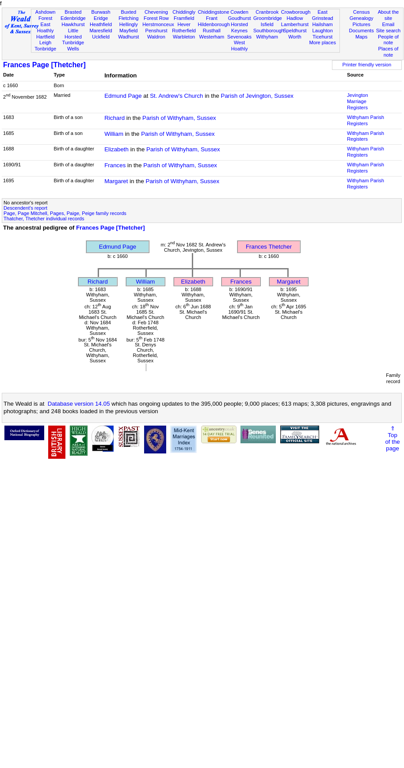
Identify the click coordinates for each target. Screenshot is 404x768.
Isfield (267, 24)
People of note (388, 40)
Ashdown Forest (45, 15)
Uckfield (101, 36)
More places (322, 42)
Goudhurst (239, 18)
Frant (211, 18)
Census (361, 12)
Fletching (128, 18)
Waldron (156, 36)
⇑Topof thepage (392, 438)
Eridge (101, 18)
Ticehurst (322, 36)
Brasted (73, 12)
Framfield (184, 18)
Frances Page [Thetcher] (44, 65)
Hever (184, 24)
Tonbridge (45, 48)
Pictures (361, 24)
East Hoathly (45, 27)
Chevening (156, 12)
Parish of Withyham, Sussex (179, 118)
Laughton (323, 30)
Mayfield (128, 30)
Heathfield (101, 24)
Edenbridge (73, 18)
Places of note (388, 52)
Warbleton (184, 36)
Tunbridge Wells (73, 45)
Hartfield (45, 36)
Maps (361, 36)
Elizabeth (116, 149)
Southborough (268, 30)
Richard (114, 118)
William (113, 134)
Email (388, 24)
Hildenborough (214, 24)
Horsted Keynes (239, 27)
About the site (388, 15)
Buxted (128, 12)
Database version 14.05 (79, 403)
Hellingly (128, 24)
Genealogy (362, 18)
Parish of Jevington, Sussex (257, 95)
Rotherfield (184, 30)
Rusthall (212, 30)
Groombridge (267, 18)
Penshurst (156, 30)
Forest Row (156, 18)
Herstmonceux (158, 24)
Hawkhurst (72, 24)
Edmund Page (122, 95)
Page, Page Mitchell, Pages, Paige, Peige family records (65, 213)
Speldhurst (294, 30)
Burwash (100, 12)
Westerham (212, 36)
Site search (388, 30)
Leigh (45, 42)
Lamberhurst (295, 24)
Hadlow (294, 18)
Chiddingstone (213, 12)
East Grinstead (322, 15)
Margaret (116, 181)
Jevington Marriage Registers (357, 101)
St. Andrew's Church (176, 95)
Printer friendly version (367, 64)
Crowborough (296, 12)
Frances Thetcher (269, 246)
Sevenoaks (239, 36)
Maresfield (100, 30)
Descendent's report (25, 208)
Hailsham (323, 24)
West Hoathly (239, 45)
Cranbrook (266, 12)
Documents (361, 30)
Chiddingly (183, 12)
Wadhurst (128, 36)
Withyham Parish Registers (365, 120)
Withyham (267, 36)
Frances (115, 165)
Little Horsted (73, 33)
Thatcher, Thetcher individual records (44, 218)
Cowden (239, 12)
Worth (294, 36)
